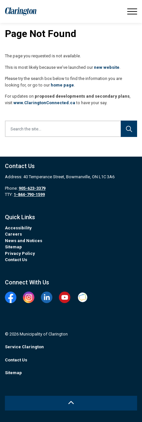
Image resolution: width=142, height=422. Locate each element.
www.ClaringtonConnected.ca (44, 102)
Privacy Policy (20, 253)
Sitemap (13, 246)
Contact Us (16, 259)
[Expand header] (132, 11)
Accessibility (18, 227)
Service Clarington (24, 346)
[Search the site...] (71, 129)
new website (106, 67)
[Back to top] (71, 403)
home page (62, 85)
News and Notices (23, 240)
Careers (13, 234)
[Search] (129, 129)
